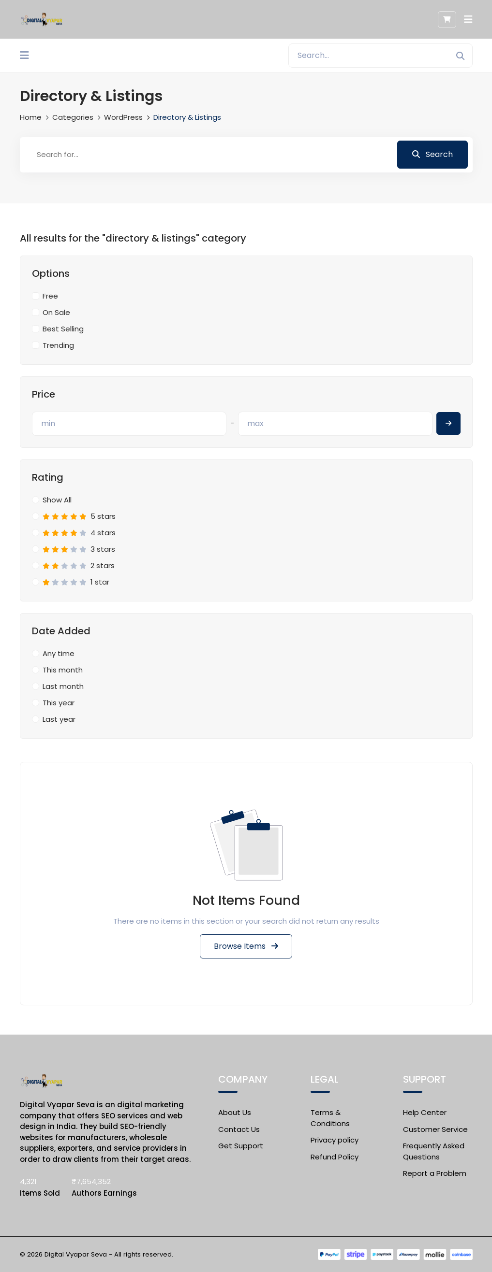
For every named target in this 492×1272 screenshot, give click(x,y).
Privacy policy (334, 1140)
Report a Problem (434, 1173)
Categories (72, 117)
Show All (57, 500)
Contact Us (239, 1129)
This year (59, 703)
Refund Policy (334, 1157)
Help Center (425, 1112)
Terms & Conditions (330, 1118)
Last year (59, 719)
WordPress (123, 117)
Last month (63, 686)
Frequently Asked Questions (433, 1151)
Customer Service (435, 1129)
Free (50, 296)
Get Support (240, 1146)
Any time (59, 653)
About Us (234, 1112)
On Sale (56, 312)
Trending (58, 345)
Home (31, 117)
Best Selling (63, 329)
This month (63, 670)
